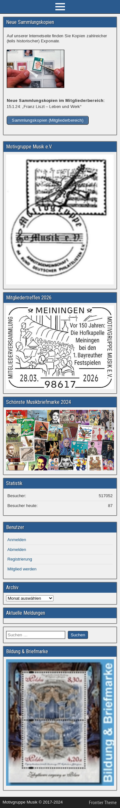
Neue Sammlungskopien (30, 22)
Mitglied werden (21, 569)
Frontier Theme (103, 802)
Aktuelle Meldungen (25, 613)
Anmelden (16, 539)
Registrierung (19, 559)
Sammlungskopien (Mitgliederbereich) (48, 120)
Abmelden (16, 549)
